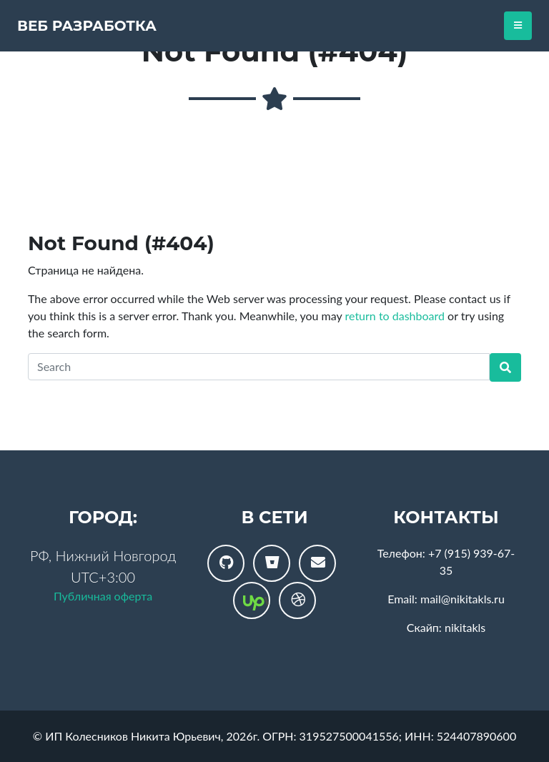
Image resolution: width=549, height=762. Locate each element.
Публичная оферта (103, 596)
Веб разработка (87, 25)
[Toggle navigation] (518, 25)
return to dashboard (395, 315)
